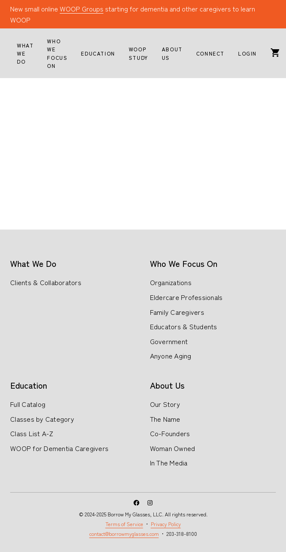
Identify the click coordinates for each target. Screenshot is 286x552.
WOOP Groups (81, 8)
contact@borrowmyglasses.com (124, 533)
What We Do (33, 263)
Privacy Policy (166, 523)
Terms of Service (124, 523)
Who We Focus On (183, 263)
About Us (167, 385)
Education (28, 385)
